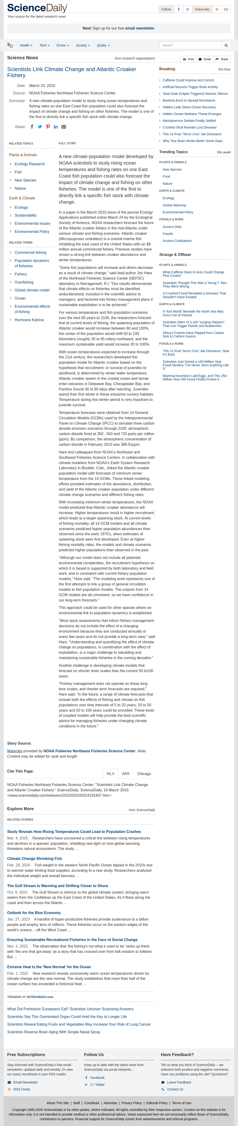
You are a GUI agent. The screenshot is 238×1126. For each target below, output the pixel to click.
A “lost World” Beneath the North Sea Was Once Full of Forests (193, 313)
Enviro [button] (63, 45)
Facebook (97, 1078)
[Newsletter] (226, 9)
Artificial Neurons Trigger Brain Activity (190, 87)
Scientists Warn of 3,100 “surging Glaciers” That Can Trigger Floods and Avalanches (194, 323)
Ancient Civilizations (177, 241)
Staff (76, 1103)
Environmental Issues (32, 223)
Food (166, 176)
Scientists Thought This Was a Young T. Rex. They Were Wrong (195, 284)
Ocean (20, 298)
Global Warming (174, 205)
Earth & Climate (22, 198)
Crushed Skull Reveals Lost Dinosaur (190, 127)
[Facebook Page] (178, 9)
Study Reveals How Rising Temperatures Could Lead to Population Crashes (74, 832)
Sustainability (25, 215)
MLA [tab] (110, 774)
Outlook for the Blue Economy (34, 913)
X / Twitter (97, 1084)
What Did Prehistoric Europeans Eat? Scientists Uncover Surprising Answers (70, 1009)
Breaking (167, 69)
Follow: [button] (166, 9)
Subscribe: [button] (202, 9)
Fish (18, 172)
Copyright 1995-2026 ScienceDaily (37, 1110)
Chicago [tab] (144, 774)
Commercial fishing (30, 252)
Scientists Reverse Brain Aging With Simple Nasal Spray (53, 1032)
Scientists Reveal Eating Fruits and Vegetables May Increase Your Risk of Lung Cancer (79, 1024)
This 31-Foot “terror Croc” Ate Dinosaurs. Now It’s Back (196, 352)
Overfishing (24, 282)
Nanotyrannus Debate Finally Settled (189, 120)
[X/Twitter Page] (187, 9)
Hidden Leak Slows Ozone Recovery (189, 107)
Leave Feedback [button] (179, 1082)
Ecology (21, 207)
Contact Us (175, 1089)
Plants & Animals (23, 155)
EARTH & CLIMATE (172, 190)
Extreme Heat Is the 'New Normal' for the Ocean (49, 967)
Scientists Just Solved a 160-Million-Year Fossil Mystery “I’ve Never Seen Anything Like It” (196, 365)
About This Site (58, 1103)
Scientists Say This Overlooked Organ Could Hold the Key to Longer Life (67, 1017)
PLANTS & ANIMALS (173, 162)
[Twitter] (40, 126)
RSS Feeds (21, 1089)
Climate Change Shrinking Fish (34, 859)
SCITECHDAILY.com (40, 997)
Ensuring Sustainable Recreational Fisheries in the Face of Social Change (72, 940)
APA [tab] (125, 774)
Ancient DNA (172, 227)
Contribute (91, 1103)
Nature (20, 188)
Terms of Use (181, 1103)
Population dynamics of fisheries (32, 263)
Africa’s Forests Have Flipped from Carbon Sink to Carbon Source (193, 334)
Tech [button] (45, 45)
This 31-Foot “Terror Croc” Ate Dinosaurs (192, 134)
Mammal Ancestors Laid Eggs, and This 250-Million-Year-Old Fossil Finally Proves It (195, 377)
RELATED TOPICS (21, 143)
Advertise (110, 1103)
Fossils (168, 234)
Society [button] (83, 45)
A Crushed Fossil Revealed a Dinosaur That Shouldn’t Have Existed (194, 295)
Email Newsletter (25, 1082)
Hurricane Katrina (29, 320)
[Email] (63, 126)
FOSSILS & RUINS (171, 219)
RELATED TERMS (21, 242)
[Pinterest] (48, 126)
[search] (226, 45)
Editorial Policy (157, 1103)
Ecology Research (30, 164)
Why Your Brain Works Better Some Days (192, 141)
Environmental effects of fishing (32, 309)
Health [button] (26, 45)
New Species (25, 180)
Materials (14, 751)
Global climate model (32, 290)
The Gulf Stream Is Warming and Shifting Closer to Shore (57, 886)
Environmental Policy (32, 232)
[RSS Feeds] (217, 9)
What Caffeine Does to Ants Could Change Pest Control (193, 273)
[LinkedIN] (56, 126)
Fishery (21, 274)
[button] (188, 59)
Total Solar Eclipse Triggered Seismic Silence (195, 94)
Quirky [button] (103, 45)
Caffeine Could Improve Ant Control (188, 80)
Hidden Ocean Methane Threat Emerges (192, 114)
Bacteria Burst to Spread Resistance (189, 100)
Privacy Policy (132, 1103)
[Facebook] (32, 126)
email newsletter (140, 28)
